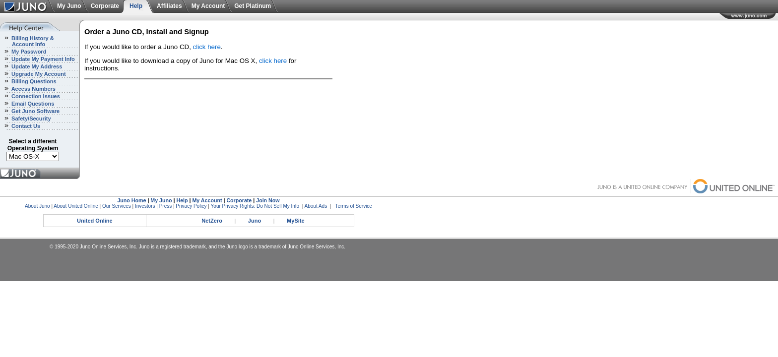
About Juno (37, 206)
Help (136, 5)
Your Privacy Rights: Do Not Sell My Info (255, 206)
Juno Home (131, 200)
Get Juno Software (35, 111)
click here (207, 47)
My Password (28, 52)
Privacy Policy (191, 206)
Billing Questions (33, 81)
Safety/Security (30, 118)
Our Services (116, 206)
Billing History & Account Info (27, 41)
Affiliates (169, 5)
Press (165, 206)
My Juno (69, 5)
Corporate (105, 5)
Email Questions (32, 104)
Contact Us (25, 126)
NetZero (211, 221)
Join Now (267, 200)
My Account (208, 5)
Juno (254, 221)
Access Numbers (33, 89)
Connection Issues (35, 96)
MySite (295, 221)
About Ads (316, 206)
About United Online (76, 206)
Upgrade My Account (38, 74)
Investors (145, 206)
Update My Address (36, 66)
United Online (95, 221)
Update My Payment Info (42, 59)
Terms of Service (353, 206)
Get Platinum (252, 5)
